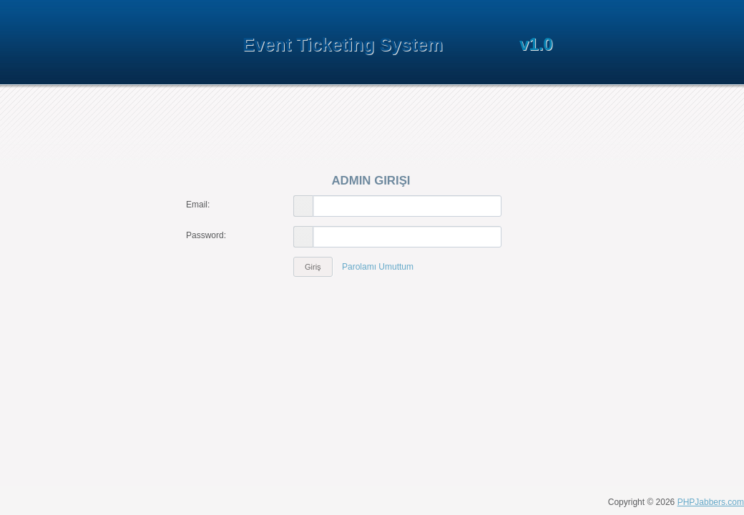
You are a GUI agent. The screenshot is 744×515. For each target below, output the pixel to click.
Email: (198, 205)
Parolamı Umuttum (377, 267)
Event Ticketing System (343, 44)
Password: (206, 235)
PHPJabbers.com (710, 502)
